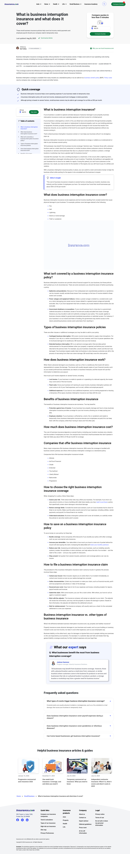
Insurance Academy (90, 4)
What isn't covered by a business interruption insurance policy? (29, 138)
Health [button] (55, 4)
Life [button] (63, 4)
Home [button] (46, 4)
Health (65, 823)
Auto (64, 817)
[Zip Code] (100, 28)
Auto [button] (37, 4)
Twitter (22, 820)
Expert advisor (83, 821)
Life (64, 827)
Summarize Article (45, 38)
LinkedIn (27, 820)
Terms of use (99, 817)
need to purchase (101, 502)
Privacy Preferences (47, 833)
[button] (104, 4)
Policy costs (108, 78)
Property (65, 820)
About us (82, 814)
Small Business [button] (75, 4)
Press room (83, 827)
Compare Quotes (118, 4)
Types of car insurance (48, 823)
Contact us (82, 817)
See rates (34, 112)
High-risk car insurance (48, 826)
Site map (43, 830)
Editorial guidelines (85, 824)
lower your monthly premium (99, 545)
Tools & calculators (47, 820)
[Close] (40, 48)
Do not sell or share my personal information (101, 823)
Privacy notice (99, 814)
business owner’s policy (91, 78)
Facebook (17, 820)
